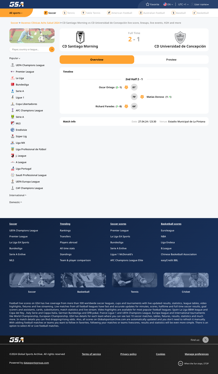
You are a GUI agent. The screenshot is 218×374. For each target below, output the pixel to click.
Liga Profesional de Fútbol (31, 149)
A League (21, 162)
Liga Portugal (23, 168)
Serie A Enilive (17, 254)
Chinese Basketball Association (179, 254)
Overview (96, 59)
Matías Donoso (155, 96)
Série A (20, 116)
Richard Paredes (105, 106)
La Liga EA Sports (19, 242)
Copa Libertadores (26, 104)
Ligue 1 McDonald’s (121, 254)
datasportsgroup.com (36, 362)
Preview (171, 59)
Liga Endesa (168, 242)
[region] (134, 59)
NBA (163, 236)
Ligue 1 (20, 97)
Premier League (25, 71)
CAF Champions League (29, 188)
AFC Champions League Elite (126, 260)
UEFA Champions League (30, 65)
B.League (166, 248)
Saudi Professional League (31, 175)
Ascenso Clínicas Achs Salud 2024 (40, 22)
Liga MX (20, 142)
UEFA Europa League (28, 181)
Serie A (20, 91)
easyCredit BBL (169, 260)
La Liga (20, 78)
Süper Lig (21, 136)
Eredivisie (21, 129)
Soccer (14, 22)
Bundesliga (22, 84)
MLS (18, 123)
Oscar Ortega (106, 87)
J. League (21, 155)
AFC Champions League (29, 110)
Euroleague (167, 230)
